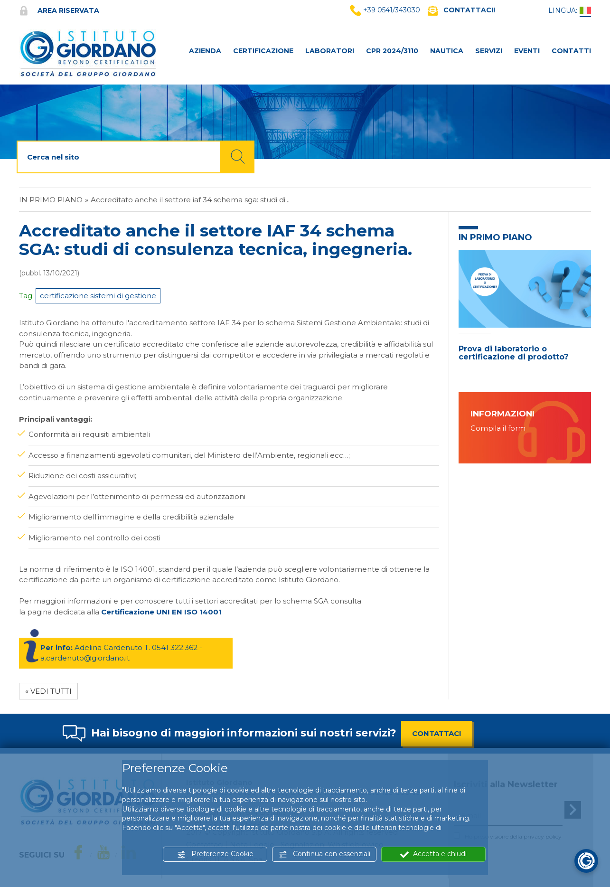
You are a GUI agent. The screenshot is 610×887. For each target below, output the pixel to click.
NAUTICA (446, 51)
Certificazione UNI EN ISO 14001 (161, 611)
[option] (525, 314)
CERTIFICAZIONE (263, 51)
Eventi (527, 51)
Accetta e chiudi (433, 854)
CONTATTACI (436, 733)
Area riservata (59, 10)
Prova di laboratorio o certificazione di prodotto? (513, 353)
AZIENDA (205, 51)
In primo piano (51, 199)
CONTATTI (571, 51)
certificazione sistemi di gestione (98, 295)
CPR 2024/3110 (392, 51)
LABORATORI (329, 51)
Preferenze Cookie (215, 854)
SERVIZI (488, 51)
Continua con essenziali (324, 854)
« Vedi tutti (48, 691)
